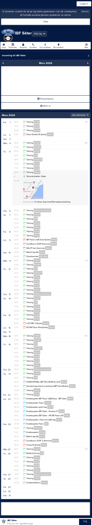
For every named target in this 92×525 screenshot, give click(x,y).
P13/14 (37, 151)
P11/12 (36, 126)
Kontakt (33, 45)
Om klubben (45, 45)
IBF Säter (43, 256)
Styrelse (23, 45)
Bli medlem (58, 45)
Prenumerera (45, 98)
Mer (86, 45)
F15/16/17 (38, 159)
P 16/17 (37, 143)
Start (4, 45)
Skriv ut (45, 105)
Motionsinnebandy (42, 210)
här (78, 11)
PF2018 (37, 147)
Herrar (37, 130)
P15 (35, 155)
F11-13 (36, 122)
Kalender (13, 45)
